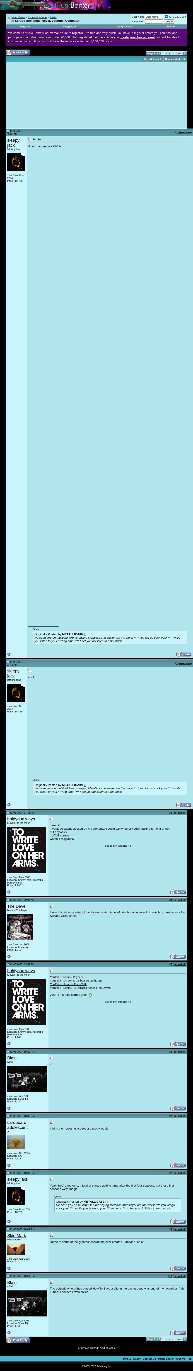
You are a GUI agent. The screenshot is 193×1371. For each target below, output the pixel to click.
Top (189, 1358)
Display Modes (174, 59)
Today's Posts (124, 26)
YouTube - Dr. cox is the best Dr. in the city (76, 980)
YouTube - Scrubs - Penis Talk (68, 984)
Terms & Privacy (130, 1358)
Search (170, 26)
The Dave (16, 906)
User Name (138, 16)
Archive (180, 1358)
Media (53, 17)
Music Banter (18, 17)
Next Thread (106, 1348)
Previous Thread (89, 1348)
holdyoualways (21, 819)
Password (137, 21)
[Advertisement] (45, 95)
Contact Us (149, 1358)
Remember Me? (175, 17)
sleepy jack (13, 143)
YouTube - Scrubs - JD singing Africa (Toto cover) (80, 987)
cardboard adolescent (17, 1125)
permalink (185, 132)
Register (25, 26)
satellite (122, 845)
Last (179, 53)
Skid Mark (16, 1235)
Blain (12, 1058)
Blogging (68, 26)
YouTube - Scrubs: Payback (66, 977)
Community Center (37, 17)
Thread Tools (151, 59)
